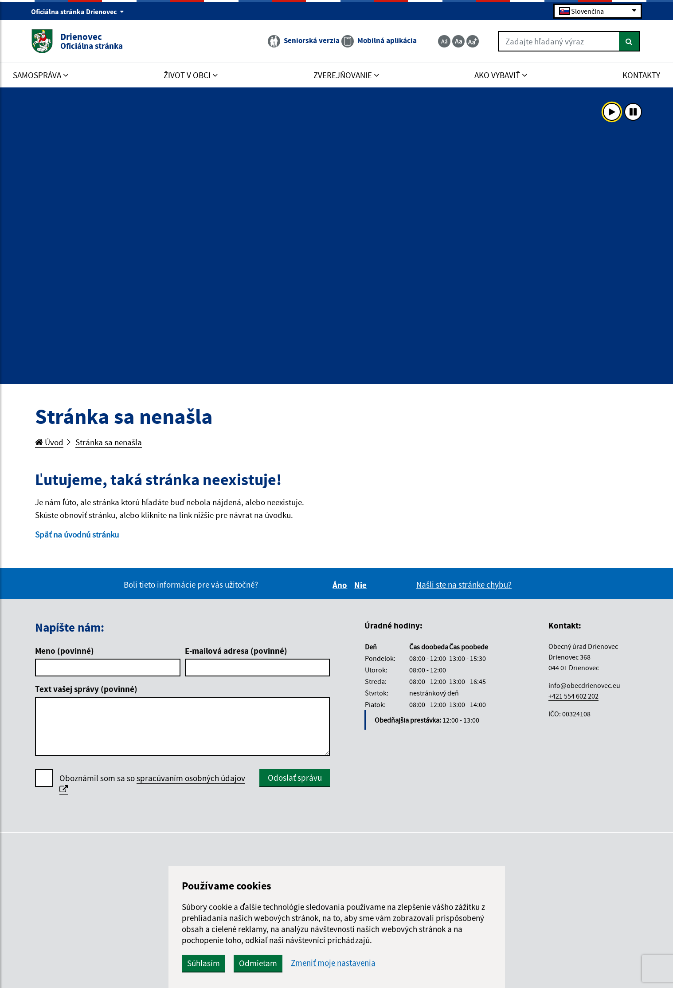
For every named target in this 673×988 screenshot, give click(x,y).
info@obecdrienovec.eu (584, 685)
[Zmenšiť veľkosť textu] (444, 41)
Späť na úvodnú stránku (77, 534)
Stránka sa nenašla (108, 442)
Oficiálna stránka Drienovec (77, 11)
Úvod (49, 442)
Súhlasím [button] (203, 963)
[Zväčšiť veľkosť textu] (472, 41)
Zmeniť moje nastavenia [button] (333, 963)
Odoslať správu (295, 777)
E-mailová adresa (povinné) (236, 650)
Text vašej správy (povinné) (86, 689)
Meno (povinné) (64, 650)
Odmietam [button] (258, 963)
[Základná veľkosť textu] (458, 41)
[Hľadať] (629, 41)
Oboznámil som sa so (152, 784)
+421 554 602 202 (573, 696)
